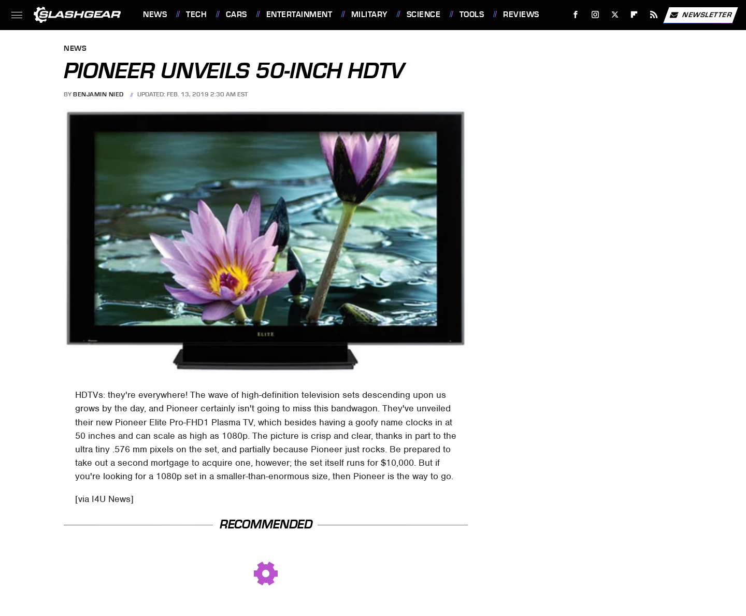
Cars (236, 14)
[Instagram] (595, 15)
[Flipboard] (634, 15)
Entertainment (299, 14)
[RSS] (654, 15)
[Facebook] (575, 15)
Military (369, 14)
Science (424, 14)
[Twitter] (614, 15)
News (155, 14)
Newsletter (700, 15)
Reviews (521, 14)
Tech (196, 14)
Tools (472, 14)
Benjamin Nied (98, 94)
